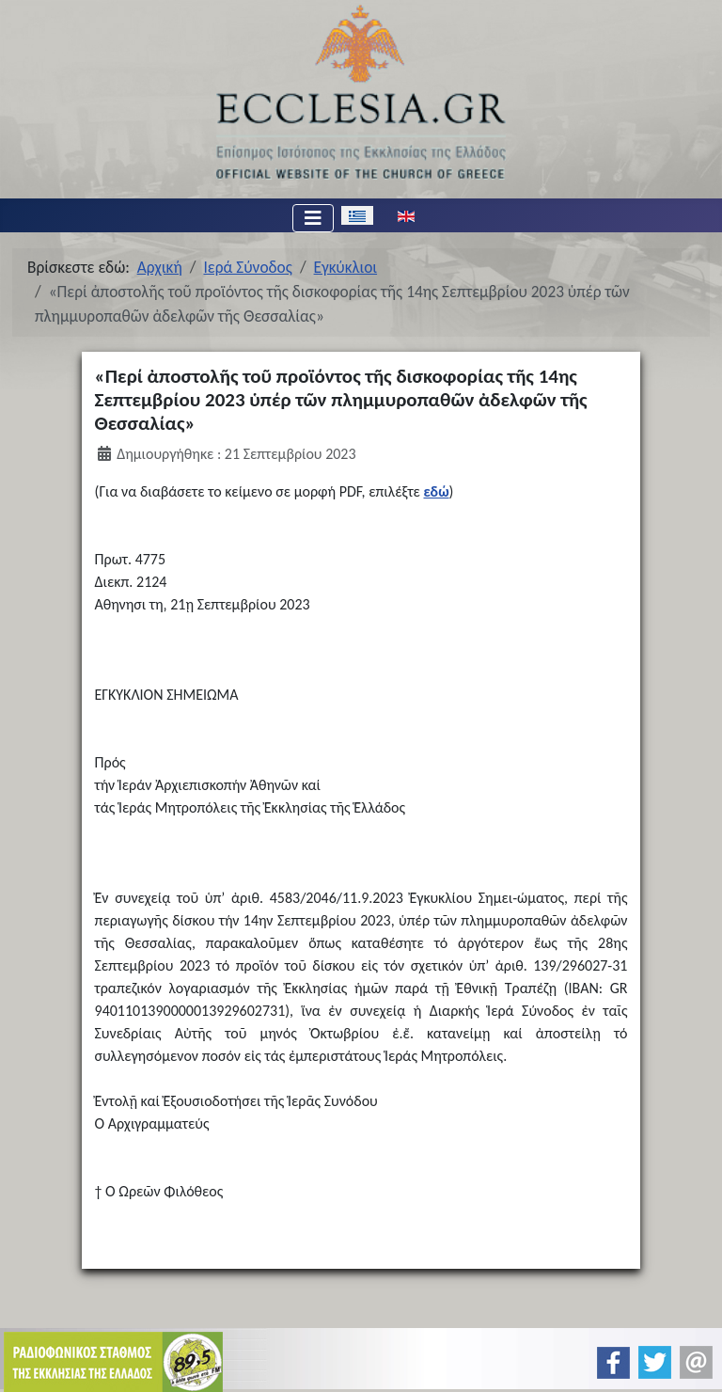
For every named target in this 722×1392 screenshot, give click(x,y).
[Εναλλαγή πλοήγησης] (313, 218)
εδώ (435, 491)
